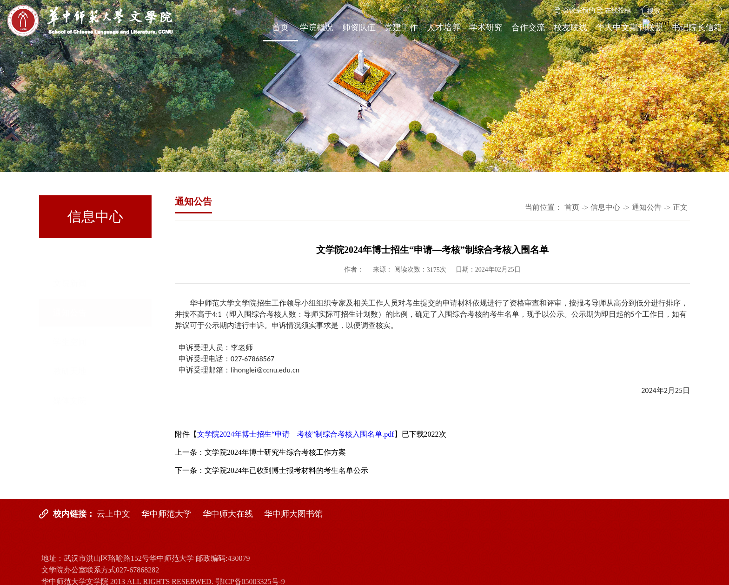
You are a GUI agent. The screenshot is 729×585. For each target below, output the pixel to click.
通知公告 (69, 285)
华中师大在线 (228, 514)
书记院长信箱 (697, 27)
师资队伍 (359, 27)
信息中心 (605, 207)
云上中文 (113, 514)
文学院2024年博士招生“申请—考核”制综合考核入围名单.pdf (295, 434)
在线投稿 (614, 10)
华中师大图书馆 (293, 514)
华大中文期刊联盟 (629, 27)
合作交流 (528, 27)
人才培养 (443, 27)
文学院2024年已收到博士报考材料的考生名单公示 (286, 470)
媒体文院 (69, 373)
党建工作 (401, 27)
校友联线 (570, 27)
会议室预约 (575, 10)
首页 (280, 27)
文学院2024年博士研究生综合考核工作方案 (275, 452)
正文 (680, 207)
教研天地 (69, 343)
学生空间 (69, 314)
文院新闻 (69, 255)
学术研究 (486, 27)
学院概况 (316, 27)
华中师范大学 (166, 514)
